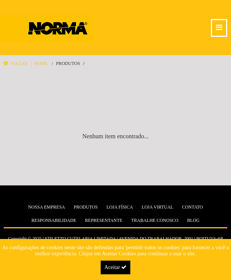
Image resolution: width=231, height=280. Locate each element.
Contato (192, 207)
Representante (103, 220)
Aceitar (115, 267)
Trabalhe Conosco (154, 220)
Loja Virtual (157, 207)
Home (40, 63)
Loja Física (119, 207)
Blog (193, 220)
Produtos (68, 63)
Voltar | (19, 63)
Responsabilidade (54, 220)
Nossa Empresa (46, 207)
